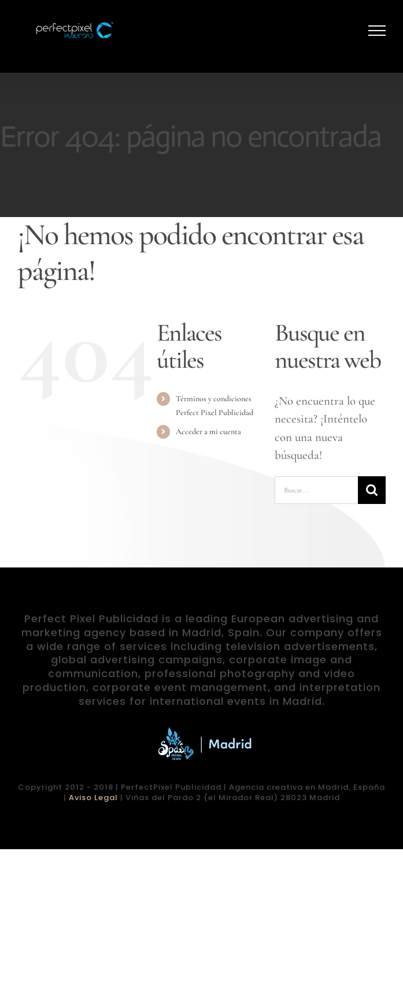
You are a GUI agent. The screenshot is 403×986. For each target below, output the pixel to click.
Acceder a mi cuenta (208, 431)
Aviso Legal (93, 797)
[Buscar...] (316, 490)
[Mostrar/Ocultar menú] (377, 30)
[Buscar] (372, 490)
